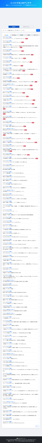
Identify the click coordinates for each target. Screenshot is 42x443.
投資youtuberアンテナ (19, 439)
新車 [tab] (28, 35)
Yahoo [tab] (14, 35)
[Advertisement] (21, 16)
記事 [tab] (21, 35)
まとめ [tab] (6, 35)
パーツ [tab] (36, 35)
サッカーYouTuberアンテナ (29, 439)
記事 (14, 26)
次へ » (37, 426)
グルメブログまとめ (10, 439)
